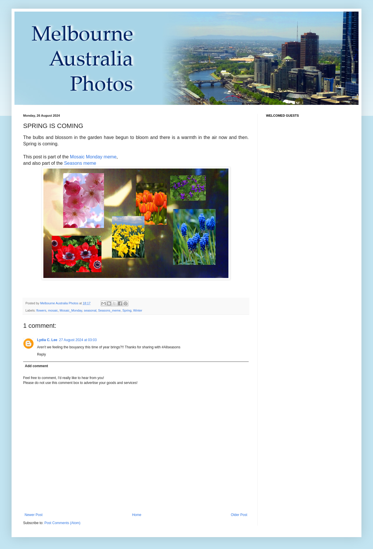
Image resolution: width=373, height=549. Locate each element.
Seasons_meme (109, 310)
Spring (126, 310)
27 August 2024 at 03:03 (78, 340)
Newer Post (34, 515)
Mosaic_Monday (71, 310)
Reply (41, 354)
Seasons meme (80, 163)
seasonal (90, 310)
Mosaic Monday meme (93, 156)
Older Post (239, 515)
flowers (41, 310)
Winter (137, 310)
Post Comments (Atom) (62, 523)
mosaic (53, 310)
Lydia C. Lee (47, 340)
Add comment (36, 366)
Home (136, 515)
